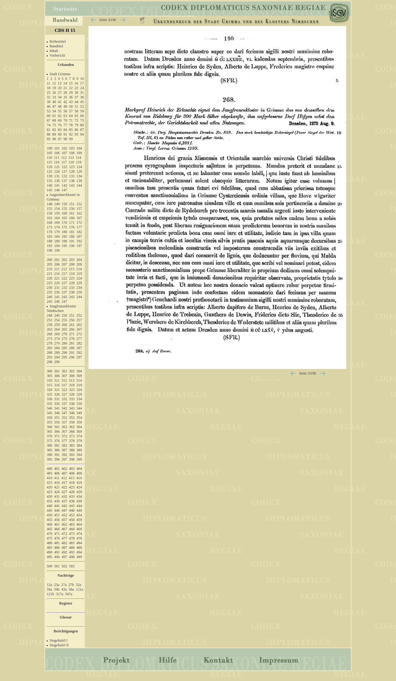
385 (49, 450)
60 (48, 116)
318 (72, 385)
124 (79, 167)
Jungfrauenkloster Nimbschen (61, 308)
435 (49, 501)
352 (64, 417)
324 (79, 390)
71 (71, 120)
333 (72, 399)
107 (64, 153)
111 (56, 157)
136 (57, 181)
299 (57, 362)
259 (57, 325)
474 (79, 533)
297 (79, 357)
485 (49, 547)
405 (49, 473)
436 (57, 501)
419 (79, 482)
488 (72, 547)
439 (79, 501)
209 (79, 264)
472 (64, 533)
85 (71, 130)
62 (60, 116)
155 (64, 208)
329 (79, 394)
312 (64, 380)
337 (64, 403)
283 (49, 348)
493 (72, 552)
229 (79, 283)
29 (71, 92)
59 (82, 111)
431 (57, 496)
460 (49, 524)
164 (57, 218)
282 (79, 343)
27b (71, 585)
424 (79, 487)
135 (49, 181)
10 (82, 78)
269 (57, 334)
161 (72, 213)
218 (72, 273)
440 (49, 506)
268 (49, 334)
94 (82, 134)
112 (64, 157)
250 (64, 315)
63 (65, 116)
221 (57, 278)
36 (71, 97)
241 (57, 297)
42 (65, 102)
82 (54, 130)
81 (48, 130)
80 (82, 125)
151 (72, 204)
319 (79, 385)
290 (64, 352)
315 (49, 385)
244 (79, 297)
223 (72, 278)
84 (65, 130)
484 (79, 543)
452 (64, 515)
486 (57, 547)
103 (72, 148)
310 (49, 380)
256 (72, 320)
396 (57, 459)
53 (48, 111)
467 (64, 529)
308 (72, 376)
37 (76, 97)
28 (65, 92)
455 (49, 520)
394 (79, 455)
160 (64, 213)
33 (54, 97)
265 (64, 329)
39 (48, 102)
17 (82, 83)
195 (64, 246)
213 (72, 269)
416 (57, 482)
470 (49, 533)
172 (79, 222)
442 (64, 506)
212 (64, 269)
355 (49, 422)
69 (60, 120)
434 (79, 496)
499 (79, 557)
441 (57, 506)
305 (49, 376)
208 (72, 264)
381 (57, 445)
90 (60, 134)
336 (57, 403)
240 (49, 297)
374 (79, 436)
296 (72, 357)
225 (49, 283)
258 (49, 325)
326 (57, 394)
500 (49, 566)
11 (48, 83)
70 (65, 120)
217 (64, 273)
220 (49, 278)
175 (64, 227)
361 (57, 427)
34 (60, 97)
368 (72, 431)
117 (64, 162)
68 (54, 120)
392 (64, 455)
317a (59, 594)
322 (64, 390)
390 (49, 455)
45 (82, 102)
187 (79, 236)
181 (72, 232)
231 (57, 287)
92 (71, 134)
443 (72, 506)
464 (79, 524)
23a (56, 585)
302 (64, 371)
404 (79, 468)
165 (64, 218)
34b (56, 589)
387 (64, 450)
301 (57, 371)
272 (79, 334)
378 (72, 441)
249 (57, 315)
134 (79, 176)
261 (72, 325)
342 (64, 408)
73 (82, 120)
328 (72, 394)
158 (49, 213)
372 (64, 436)
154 (57, 208)
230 (49, 287)
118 (71, 162)
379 (79, 441)
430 (49, 496)
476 (57, 538)
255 (64, 320)
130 (49, 176)
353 (72, 417)
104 (79, 148)
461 (57, 524)
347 (64, 413)
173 (49, 227)
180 (64, 232)
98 (65, 139)
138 (72, 181)
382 (64, 445)
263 (49, 329)
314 (79, 380)
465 (49, 529)
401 (57, 468)
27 (60, 92)
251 (72, 315)
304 (79, 371)
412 (64, 478)
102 (64, 148)
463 (72, 524)
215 (49, 273)
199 (57, 250)
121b (50, 594)
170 (64, 222)
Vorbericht (57, 55)
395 (49, 459)
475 (49, 538)
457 (64, 520)
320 (49, 390)
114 (78, 157)
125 (49, 171)
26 (54, 92)
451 (57, 515)
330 (49, 399)
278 (49, 343)
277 (79, 338)
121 (57, 167)
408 (72, 473)
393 (72, 455)
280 (64, 343)
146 (57, 190)
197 (79, 246)
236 (57, 292)
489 (79, 547)
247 (64, 301)
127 (64, 171)
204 (79, 260)
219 (79, 273)
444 (79, 506)
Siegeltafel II (59, 645)
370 (49, 436)
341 (57, 408)
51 (76, 106)
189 (57, 241)
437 (64, 501)
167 (79, 218)
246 (57, 301)
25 (48, 92)
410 (49, 478)
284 (57, 348)
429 (79, 492)
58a (71, 589)
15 (71, 83)
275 (64, 338)
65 (76, 116)
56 (65, 111)
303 (72, 371)
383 (72, 445)
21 (65, 88)
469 (79, 529)
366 (57, 431)
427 (64, 492)
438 (72, 501)
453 (72, 515)
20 (60, 88)
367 (64, 431)
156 (72, 208)
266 (72, 329)
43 (71, 102)
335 (49, 403)
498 (72, 557)
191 (72, 241)
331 (57, 399)
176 (72, 227)
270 (64, 334)
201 (57, 260)
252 (79, 315)
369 (79, 431)
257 (79, 320)
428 (72, 492)
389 (79, 450)
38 (82, 97)
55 (60, 111)
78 (71, 125)
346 (57, 413)
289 (57, 352)
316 (57, 385)
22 (71, 88)
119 (78, 162)
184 (57, 236)
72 (76, 120)
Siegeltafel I (58, 640)
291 (72, 352)
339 (79, 403)
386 (57, 450)
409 (79, 473)
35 (65, 97)
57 (71, 111)
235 (49, 292)
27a (64, 585)
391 (57, 455)
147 (64, 190)
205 (49, 264)
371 (57, 436)
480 (49, 543)
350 (49, 417)
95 (48, 139)
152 (79, 204)
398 (72, 459)
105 (49, 153)
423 (72, 487)
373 (72, 436)
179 (57, 232)
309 (79, 376)
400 (49, 468)
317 (64, 385)
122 (64, 167)
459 (79, 520)
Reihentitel (58, 41)
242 (64, 297)
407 (64, 473)
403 (72, 468)
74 (48, 125)
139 (79, 181)
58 (76, 111)
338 (72, 403)
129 (79, 171)
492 (64, 552)
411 (57, 478)
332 (64, 399)
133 (72, 176)
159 (57, 213)
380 (49, 445)
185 (64, 236)
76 (60, 125)
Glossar (66, 617)
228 (72, 283)
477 (64, 538)
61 (54, 116)
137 (64, 181)
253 (49, 320)
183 (49, 236)
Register (65, 603)
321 (57, 390)
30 (76, 92)
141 (57, 185)
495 (49, 557)
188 (49, 241)
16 (76, 83)
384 (79, 445)
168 (49, 222)
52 (82, 106)
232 (64, 287)
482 (64, 543)
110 (49, 157)
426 (57, 492)
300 (49, 371)
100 (49, 148)
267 (79, 329)
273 (49, 338)
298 (49, 362)
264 (57, 329)
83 (60, 130)
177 (79, 227)
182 (79, 232)
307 (64, 376)
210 (49, 269)
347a (68, 594)
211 (57, 269)
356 (57, 422)
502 (64, 566)
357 (64, 422)
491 (57, 552)
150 (64, 204)
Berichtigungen (66, 631)
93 (76, 134)
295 (64, 357)
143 (72, 185)
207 (64, 264)
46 (48, 106)
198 (49, 250)
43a (64, 589)
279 (57, 343)
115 (49, 162)
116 (57, 162)
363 (72, 427)
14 (65, 83)
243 (72, 297)
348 (72, 413)
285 (64, 348)
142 (64, 185)
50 (71, 106)
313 (72, 380)
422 (64, 487)
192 (79, 241)
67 (48, 120)
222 (64, 278)
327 (64, 394)
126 (57, 171)
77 (65, 125)
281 (72, 343)
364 (79, 427)
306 (57, 376)
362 (64, 427)
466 (57, 529)
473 (72, 533)
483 (72, 543)
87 (82, 130)
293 (49, 357)
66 (82, 116)
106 (57, 153)
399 (79, 459)
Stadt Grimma (60, 74)
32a (78, 585)
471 (57, 533)
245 (49, 301)
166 (72, 218)
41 (60, 102)
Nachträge (66, 575)
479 (79, 538)
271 (72, 334)
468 (72, 529)
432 (64, 496)
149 (57, 204)
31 (82, 92)
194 (57, 246)
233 (72, 287)
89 (54, 134)
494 (79, 552)
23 (76, 88)
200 (49, 260)
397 (64, 459)
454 (79, 515)
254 (57, 320)
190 (64, 241)
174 (57, 227)
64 (71, 116)
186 (72, 236)
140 (49, 185)
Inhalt (54, 51)
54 (54, 111)
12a (49, 585)
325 (49, 394)
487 (64, 547)
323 (72, 390)
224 (79, 278)
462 (64, 524)
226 (57, 283)
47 (54, 106)
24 (82, 88)
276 (72, 338)
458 (72, 520)
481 (57, 543)
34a (49, 589)
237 (64, 292)
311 (57, 380)
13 (60, 83)
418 (72, 482)
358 (72, 422)
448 (72, 510)
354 (79, 417)
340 (49, 408)
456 (57, 520)
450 (49, 515)
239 (79, 292)
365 (49, 431)
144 (79, 185)
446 (57, 510)
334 (79, 399)
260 (64, 325)
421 (57, 487)
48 (60, 106)
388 (72, 450)
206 (57, 264)
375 (49, 441)
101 (57, 148)
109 (79, 153)
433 (72, 496)
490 (49, 552)
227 (64, 283)
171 (72, 222)
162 (79, 213)
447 (64, 510)
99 (71, 139)
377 (64, 441)
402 (64, 468)
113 (71, 157)
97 (60, 139)
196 (72, 246)
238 (72, 292)
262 (79, 325)
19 (54, 88)
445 (49, 510)
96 (54, 139)
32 (48, 97)
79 (76, 125)
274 (57, 338)
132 (64, 176)
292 (79, 352)
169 (57, 222)
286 (72, 348)
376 (57, 441)
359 (79, 422)
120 (49, 167)
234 (79, 287)
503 (72, 566)
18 (48, 88)
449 (79, 510)
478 (72, 538)
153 (49, 208)
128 (72, 171)
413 (72, 478)
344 (79, 408)
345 (49, 413)
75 (54, 125)
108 (72, 153)
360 (49, 427)
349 (79, 413)
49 (65, 106)
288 (49, 352)
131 (57, 176)
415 (49, 482)
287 (79, 348)
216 (57, 273)
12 (54, 83)
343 (72, 408)
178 (49, 232)
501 (57, 566)
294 (57, 357)
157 (79, 208)
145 (49, 190)
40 (54, 102)
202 (64, 260)
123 (72, 167)
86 (76, 130)
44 (76, 102)
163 (49, 218)
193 (49, 246)
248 (49, 315)
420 (49, 487)
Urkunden (66, 65)
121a (79, 589)
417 (64, 482)
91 (65, 134)
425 (49, 492)
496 (57, 557)
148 (49, 204)
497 (64, 557)
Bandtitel (56, 46)
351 (57, 417)
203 (72, 260)
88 (48, 134)
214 (79, 269)
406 (57, 473)
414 (79, 478)
